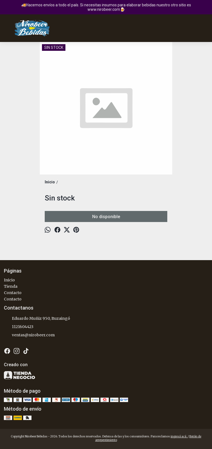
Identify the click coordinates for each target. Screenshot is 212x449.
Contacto (13, 292)
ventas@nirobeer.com (29, 335)
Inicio (9, 280)
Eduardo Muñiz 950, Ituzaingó (37, 318)
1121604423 (18, 327)
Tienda (10, 286)
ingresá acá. (179, 436)
